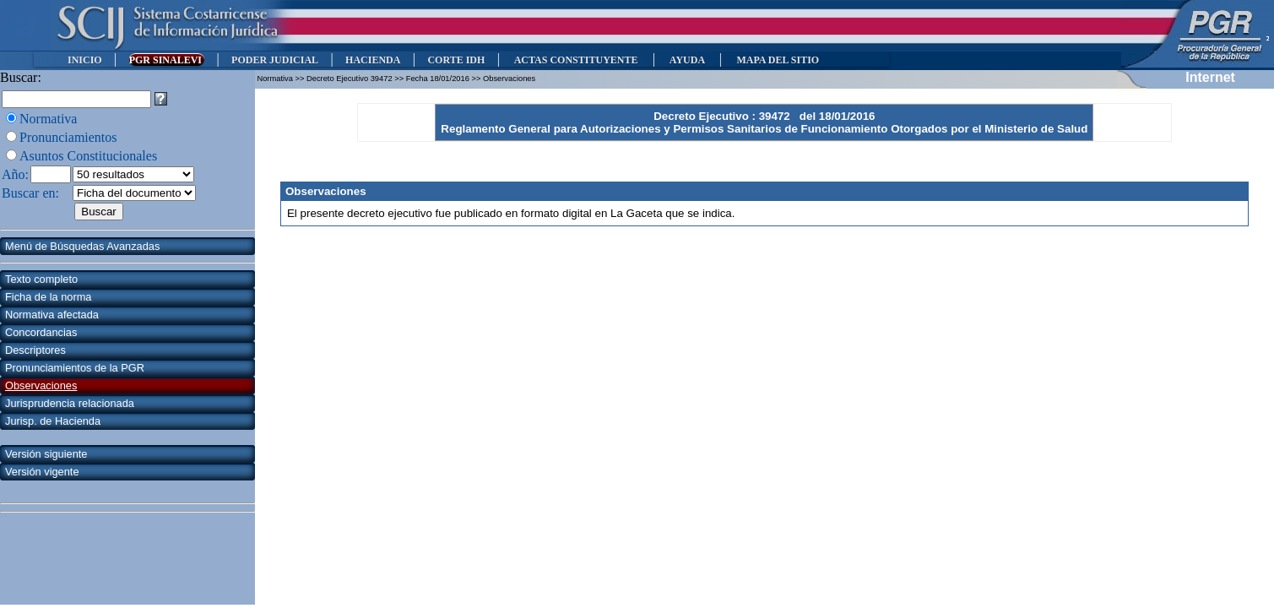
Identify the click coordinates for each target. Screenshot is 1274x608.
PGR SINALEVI (166, 60)
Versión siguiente (46, 454)
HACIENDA (372, 60)
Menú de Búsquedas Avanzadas (82, 246)
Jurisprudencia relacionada (69, 403)
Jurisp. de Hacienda (52, 421)
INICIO (85, 60)
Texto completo (41, 279)
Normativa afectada (52, 314)
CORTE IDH (456, 60)
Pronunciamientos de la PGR (74, 367)
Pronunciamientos (68, 137)
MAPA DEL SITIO (777, 60)
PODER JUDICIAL (274, 60)
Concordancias (41, 332)
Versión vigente (42, 471)
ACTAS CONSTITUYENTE (576, 60)
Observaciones (41, 385)
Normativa (48, 118)
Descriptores (35, 350)
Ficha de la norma (48, 296)
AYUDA (687, 60)
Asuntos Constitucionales (88, 156)
